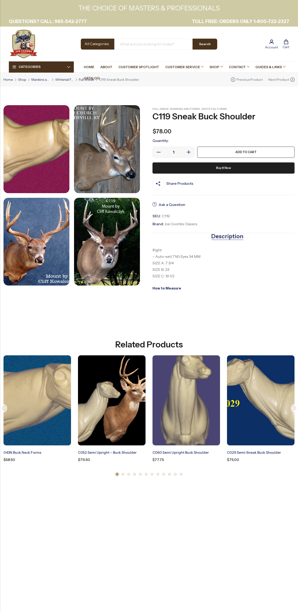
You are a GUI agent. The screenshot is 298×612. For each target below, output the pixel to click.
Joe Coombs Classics (182, 224)
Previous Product (250, 79)
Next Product (278, 79)
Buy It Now (223, 168)
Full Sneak (161, 109)
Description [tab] (227, 236)
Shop (22, 79)
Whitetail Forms (64, 79)
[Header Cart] (286, 44)
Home (8, 79)
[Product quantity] (173, 152)
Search (205, 44)
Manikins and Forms (40, 79)
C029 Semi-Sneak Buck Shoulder (256, 452)
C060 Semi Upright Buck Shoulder (182, 452)
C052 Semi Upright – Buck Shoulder (109, 452)
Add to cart (246, 152)
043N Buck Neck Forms (23, 452)
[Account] (271, 44)
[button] (117, 473)
